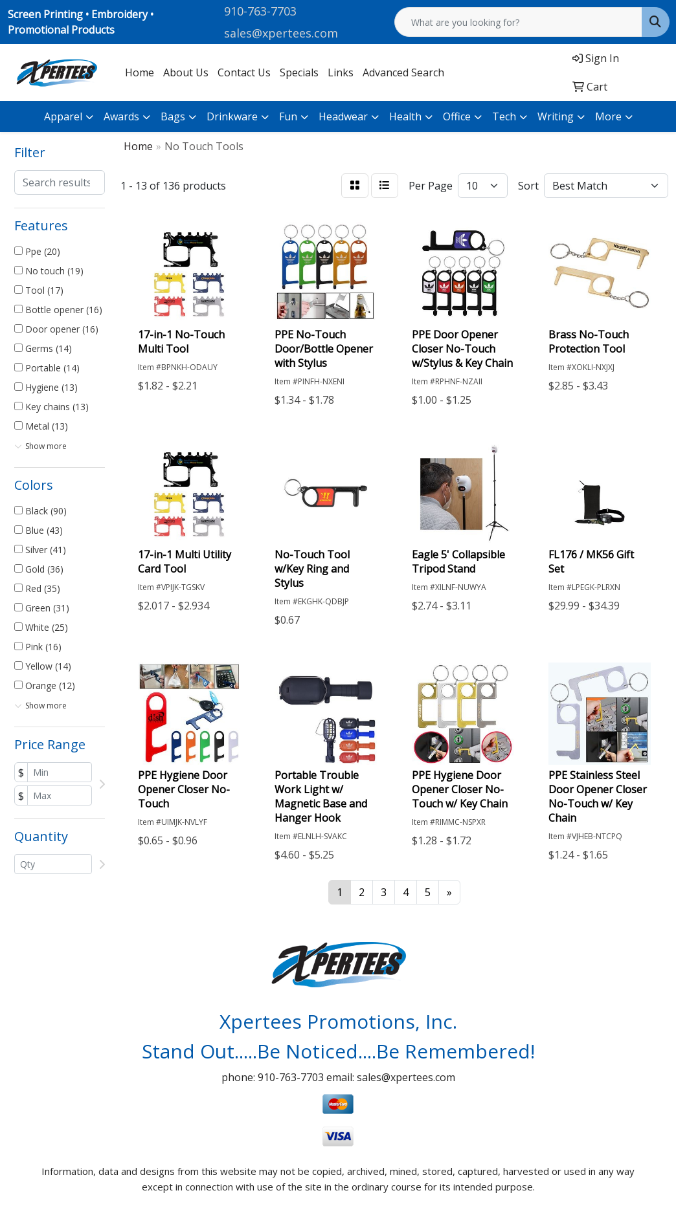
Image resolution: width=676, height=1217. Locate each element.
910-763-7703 (260, 11)
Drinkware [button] (232, 116)
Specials (299, 72)
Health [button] (405, 116)
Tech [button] (504, 116)
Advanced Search (403, 72)
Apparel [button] (63, 116)
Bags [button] (173, 116)
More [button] (608, 116)
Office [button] (457, 116)
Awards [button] (121, 116)
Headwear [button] (343, 116)
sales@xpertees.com (281, 33)
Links (341, 72)
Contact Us (244, 72)
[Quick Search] (518, 22)
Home (139, 72)
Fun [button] (288, 116)
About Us (185, 72)
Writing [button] (555, 116)
